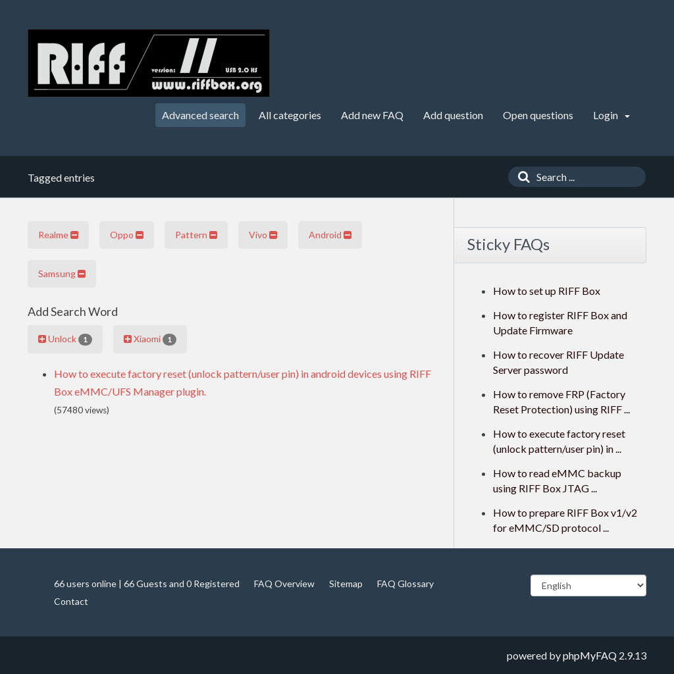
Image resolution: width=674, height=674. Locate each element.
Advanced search (200, 115)
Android (330, 234)
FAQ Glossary (405, 583)
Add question (453, 115)
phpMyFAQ (590, 655)
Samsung (62, 273)
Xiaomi (150, 339)
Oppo (126, 234)
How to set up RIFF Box (546, 290)
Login (611, 115)
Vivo (263, 234)
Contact (71, 601)
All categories (290, 115)
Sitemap (346, 583)
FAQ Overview (284, 583)
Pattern (196, 234)
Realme (58, 234)
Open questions (538, 115)
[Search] (520, 177)
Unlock (65, 339)
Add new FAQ (372, 115)
